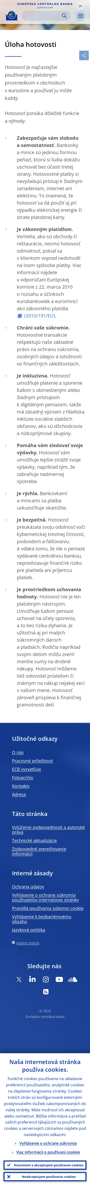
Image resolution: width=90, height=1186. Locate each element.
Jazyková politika (28, 930)
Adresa (19, 794)
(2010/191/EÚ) (39, 315)
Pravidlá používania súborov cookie (48, 908)
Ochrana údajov (28, 886)
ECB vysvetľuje (26, 769)
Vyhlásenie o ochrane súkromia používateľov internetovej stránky (45, 897)
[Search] (42, 16)
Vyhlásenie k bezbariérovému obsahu (41, 919)
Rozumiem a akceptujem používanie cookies (48, 1165)
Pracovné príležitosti (32, 761)
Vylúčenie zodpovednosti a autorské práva (48, 829)
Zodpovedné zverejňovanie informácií (39, 851)
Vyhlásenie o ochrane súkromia (48, 1143)
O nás (18, 752)
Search (64, 16)
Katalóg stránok (27, 943)
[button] (80, 5)
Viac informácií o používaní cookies (48, 1152)
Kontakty (21, 786)
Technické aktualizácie (34, 840)
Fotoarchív (22, 777)
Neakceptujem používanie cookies (49, 1176)
